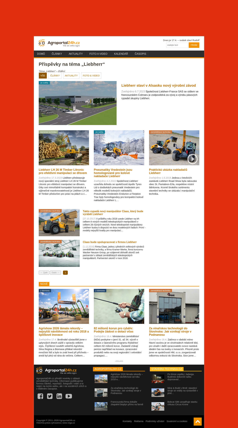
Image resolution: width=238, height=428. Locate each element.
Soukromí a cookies (177, 421)
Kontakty (127, 421)
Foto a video (98, 53)
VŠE (42, 75)
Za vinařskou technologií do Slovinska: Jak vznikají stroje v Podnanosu (126, 390)
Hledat (194, 45)
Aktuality (76, 53)
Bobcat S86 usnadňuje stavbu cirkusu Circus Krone (182, 403)
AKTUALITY (71, 75)
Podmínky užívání (155, 421)
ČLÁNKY (55, 75)
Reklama (138, 421)
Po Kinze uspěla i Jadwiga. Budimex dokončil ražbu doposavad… (180, 377)
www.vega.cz (68, 423)
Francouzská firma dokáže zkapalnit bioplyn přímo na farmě (127, 403)
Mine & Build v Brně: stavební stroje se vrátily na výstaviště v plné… (182, 390)
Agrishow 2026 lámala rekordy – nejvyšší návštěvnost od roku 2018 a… (127, 377)
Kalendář (121, 53)
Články (57, 53)
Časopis (140, 53)
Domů (41, 53)
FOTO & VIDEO (91, 75)
